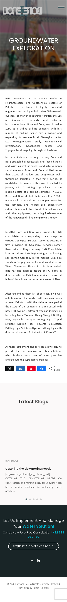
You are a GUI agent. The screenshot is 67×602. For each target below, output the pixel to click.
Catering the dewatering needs (28, 468)
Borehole (11, 460)
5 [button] (41, 499)
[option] (33, 454)
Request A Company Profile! (33, 546)
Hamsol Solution (41, 588)
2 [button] (30, 499)
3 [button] (33, 499)
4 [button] (37, 499)
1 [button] (26, 499)
